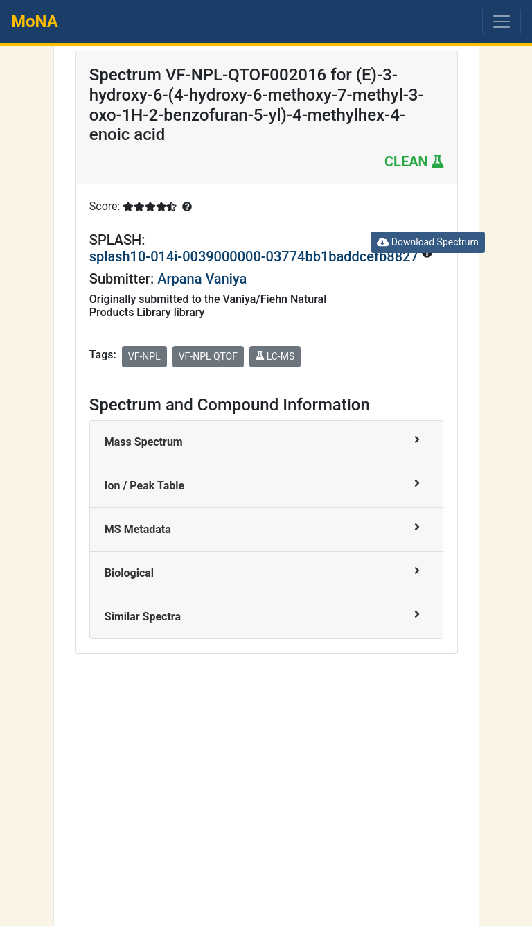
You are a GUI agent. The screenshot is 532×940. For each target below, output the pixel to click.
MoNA (34, 21)
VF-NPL (144, 356)
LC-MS (275, 356)
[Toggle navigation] (501, 21)
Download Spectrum (428, 241)
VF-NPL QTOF (208, 356)
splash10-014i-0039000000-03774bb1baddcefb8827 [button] (255, 256)
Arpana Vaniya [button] (202, 278)
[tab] (266, 442)
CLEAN (413, 161)
